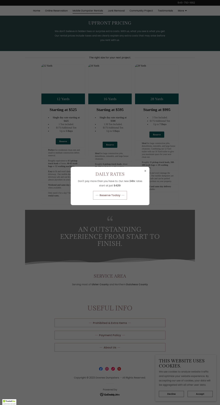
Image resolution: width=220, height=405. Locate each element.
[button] (9, 402)
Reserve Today (110, 195)
